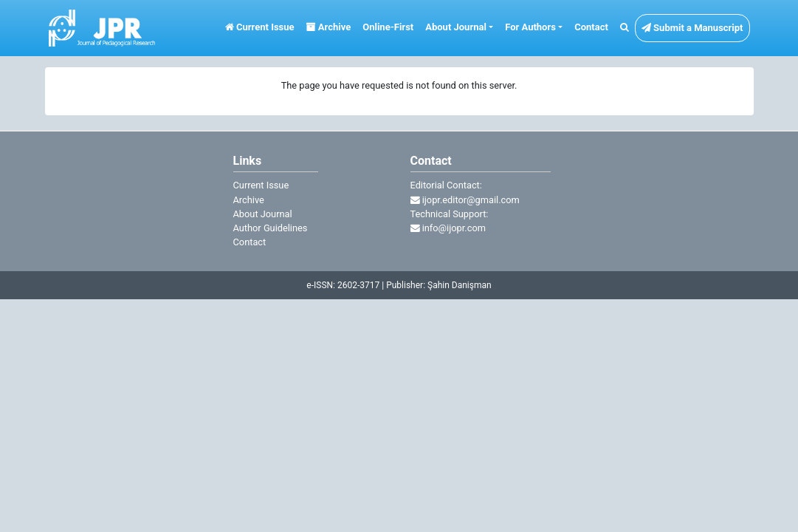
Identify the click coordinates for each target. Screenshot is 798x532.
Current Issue (260, 27)
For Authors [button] (530, 27)
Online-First (387, 27)
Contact (591, 27)
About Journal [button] (455, 27)
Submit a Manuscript (692, 27)
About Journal (262, 213)
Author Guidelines (270, 227)
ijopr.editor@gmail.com (465, 199)
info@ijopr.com (448, 227)
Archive (328, 27)
